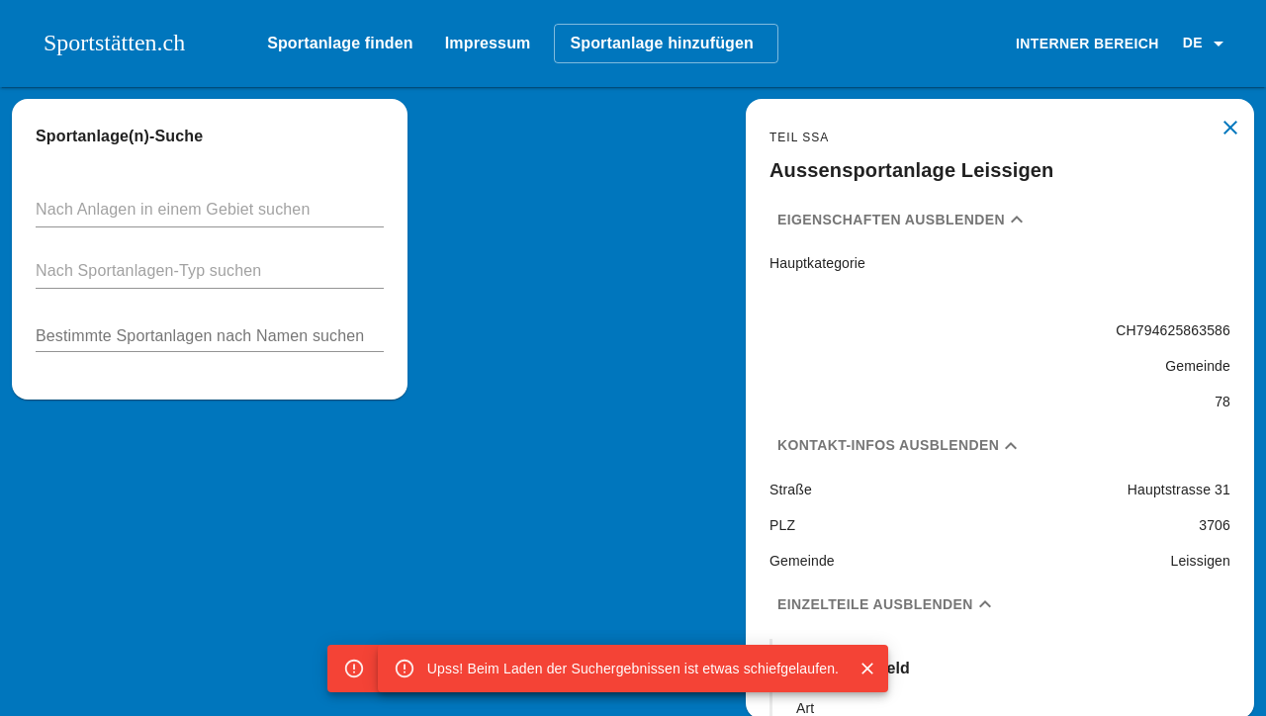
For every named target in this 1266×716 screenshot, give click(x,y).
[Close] (867, 668)
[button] (1206, 43)
